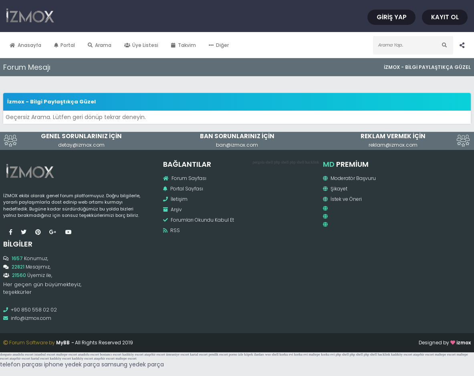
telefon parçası (21, 364)
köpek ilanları (254, 354)
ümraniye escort (177, 354)
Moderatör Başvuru (349, 178)
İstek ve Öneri (342, 199)
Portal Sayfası (183, 188)
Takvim (183, 45)
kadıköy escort (132, 354)
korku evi (286, 354)
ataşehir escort (154, 354)
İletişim (175, 199)
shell (269, 162)
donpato (6, 354)
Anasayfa (25, 45)
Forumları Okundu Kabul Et (198, 219)
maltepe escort (66, 354)
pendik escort (218, 354)
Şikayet (335, 188)
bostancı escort (110, 354)
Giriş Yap (392, 17)
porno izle (236, 354)
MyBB (63, 342)
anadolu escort (22, 354)
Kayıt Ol (445, 17)
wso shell (272, 354)
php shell (281, 162)
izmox (463, 342)
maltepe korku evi (322, 354)
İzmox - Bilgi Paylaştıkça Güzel (427, 67)
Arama (99, 45)
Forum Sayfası (184, 178)
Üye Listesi (141, 45)
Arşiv (172, 209)
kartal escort (199, 354)
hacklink (312, 162)
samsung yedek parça (132, 364)
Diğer (219, 45)
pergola (258, 162)
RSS (171, 230)
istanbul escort (44, 354)
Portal (64, 45)
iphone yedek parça (72, 364)
